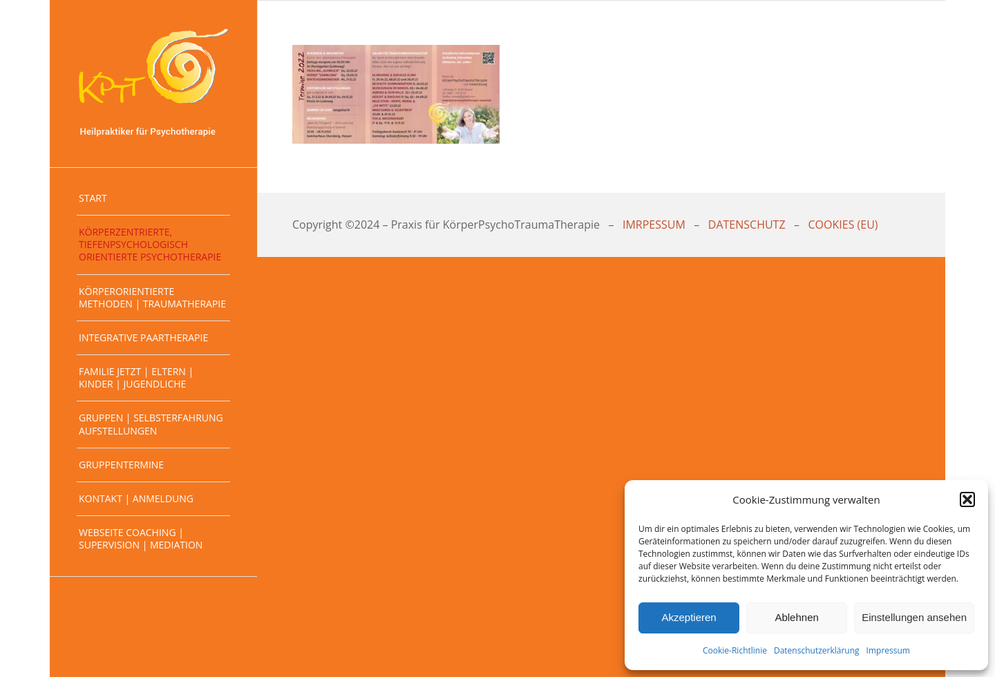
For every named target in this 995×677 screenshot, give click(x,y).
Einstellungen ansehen (914, 617)
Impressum (888, 650)
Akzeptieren (688, 617)
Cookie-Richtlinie (735, 650)
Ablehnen (796, 617)
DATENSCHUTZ (747, 224)
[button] (967, 499)
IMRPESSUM (654, 224)
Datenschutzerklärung (817, 650)
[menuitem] (153, 199)
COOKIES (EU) (843, 224)
